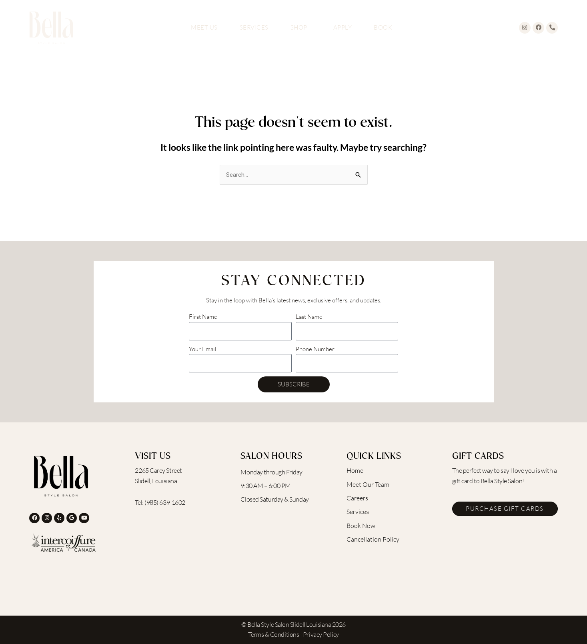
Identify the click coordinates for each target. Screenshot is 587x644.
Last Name (309, 317)
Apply (342, 27)
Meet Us (204, 27)
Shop (300, 28)
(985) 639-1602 (164, 502)
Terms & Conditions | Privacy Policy (293, 635)
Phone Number (315, 349)
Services (254, 27)
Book (383, 27)
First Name (203, 317)
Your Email (202, 349)
